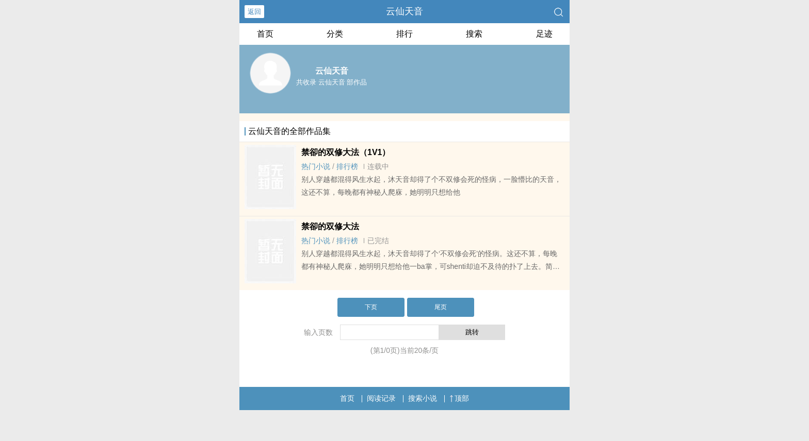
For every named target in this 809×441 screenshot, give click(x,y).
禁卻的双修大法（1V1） (345, 152)
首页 (265, 33)
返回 (254, 11)
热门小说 (315, 166)
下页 (371, 307)
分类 (335, 33)
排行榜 (347, 166)
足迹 (544, 33)
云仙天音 (404, 11)
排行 (404, 33)
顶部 (459, 398)
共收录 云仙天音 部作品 (331, 82)
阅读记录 (381, 398)
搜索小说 (422, 398)
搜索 (474, 33)
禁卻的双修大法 (330, 226)
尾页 (440, 307)
